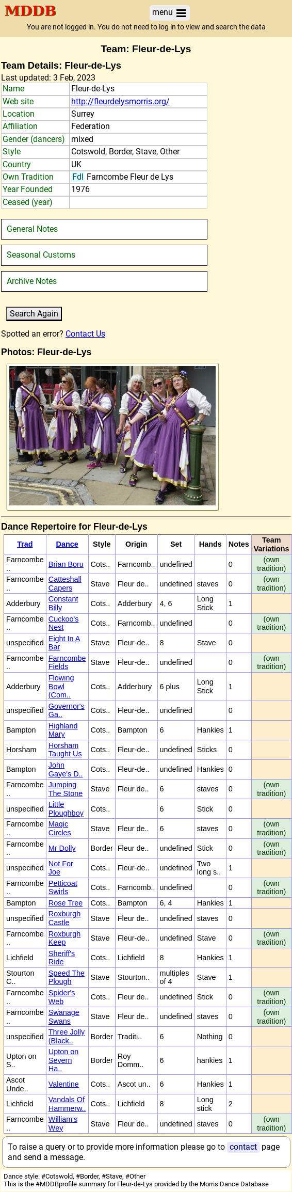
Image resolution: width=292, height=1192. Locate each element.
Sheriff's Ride (61, 957)
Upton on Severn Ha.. (63, 1060)
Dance (67, 544)
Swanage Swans (63, 1016)
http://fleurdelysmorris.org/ (120, 101)
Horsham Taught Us (65, 749)
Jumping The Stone (65, 789)
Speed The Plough (66, 977)
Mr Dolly (62, 848)
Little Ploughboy (66, 808)
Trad (25, 544)
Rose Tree (65, 903)
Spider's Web (61, 997)
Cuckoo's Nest (63, 623)
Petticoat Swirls (62, 887)
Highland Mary (63, 730)
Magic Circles (59, 828)
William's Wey (62, 1123)
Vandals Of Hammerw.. (67, 1103)
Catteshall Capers (65, 583)
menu (169, 12)
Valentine (63, 1084)
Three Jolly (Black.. (66, 1036)
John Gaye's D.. (65, 769)
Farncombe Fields (67, 662)
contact (243, 1147)
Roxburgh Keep (64, 938)
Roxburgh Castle (64, 918)
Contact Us (85, 334)
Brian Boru (66, 564)
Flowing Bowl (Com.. (61, 686)
